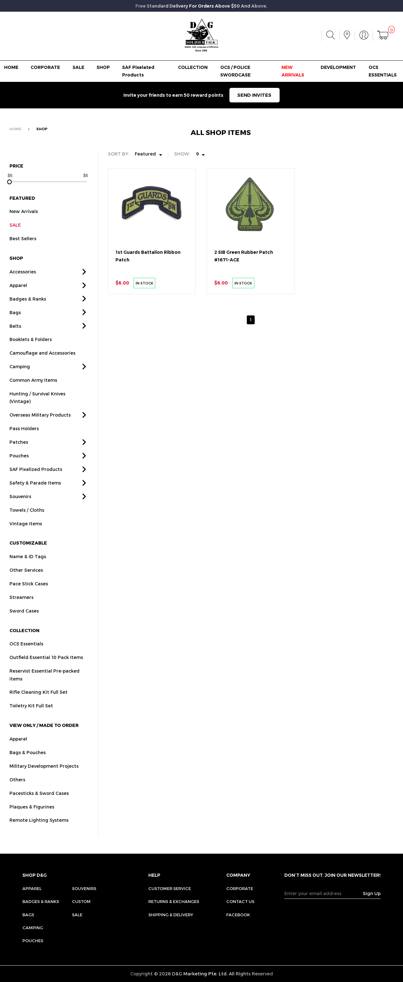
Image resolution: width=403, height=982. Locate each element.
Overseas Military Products (40, 426)
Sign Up (372, 893)
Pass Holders (24, 440)
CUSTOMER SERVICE (169, 888)
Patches (18, 453)
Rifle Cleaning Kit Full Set (38, 703)
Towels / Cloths (26, 521)
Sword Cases (24, 622)
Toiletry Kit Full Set (31, 717)
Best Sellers (22, 250)
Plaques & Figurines (31, 818)
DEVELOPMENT (338, 67)
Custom (81, 901)
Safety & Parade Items (35, 494)
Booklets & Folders (30, 351)
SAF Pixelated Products (138, 71)
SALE (78, 67)
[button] (84, 283)
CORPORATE (45, 67)
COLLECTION (193, 67)
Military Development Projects (44, 777)
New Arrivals (23, 223)
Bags (15, 323)
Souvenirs (20, 508)
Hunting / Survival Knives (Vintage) (37, 409)
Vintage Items (25, 535)
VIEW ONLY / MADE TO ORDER (44, 737)
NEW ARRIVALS (293, 71)
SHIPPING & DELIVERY (170, 914)
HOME (11, 67)
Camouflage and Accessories (42, 364)
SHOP (103, 67)
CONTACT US (240, 901)
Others (17, 791)
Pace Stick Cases (28, 595)
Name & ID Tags (27, 568)
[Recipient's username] (323, 893)
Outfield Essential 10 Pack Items (46, 669)
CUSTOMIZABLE (28, 554)
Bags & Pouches (27, 764)
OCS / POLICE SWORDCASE (235, 71)
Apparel (18, 297)
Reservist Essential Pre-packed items (44, 686)
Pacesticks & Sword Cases (39, 804)
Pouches (19, 467)
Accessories (22, 283)
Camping (19, 378)
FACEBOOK (238, 914)
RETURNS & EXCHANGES (173, 901)
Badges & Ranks (27, 310)
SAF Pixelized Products (35, 481)
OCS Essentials (26, 655)
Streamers (21, 609)
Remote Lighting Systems (38, 831)
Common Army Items (33, 391)
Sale (77, 914)
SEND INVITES (254, 95)
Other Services (26, 581)
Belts (15, 337)
